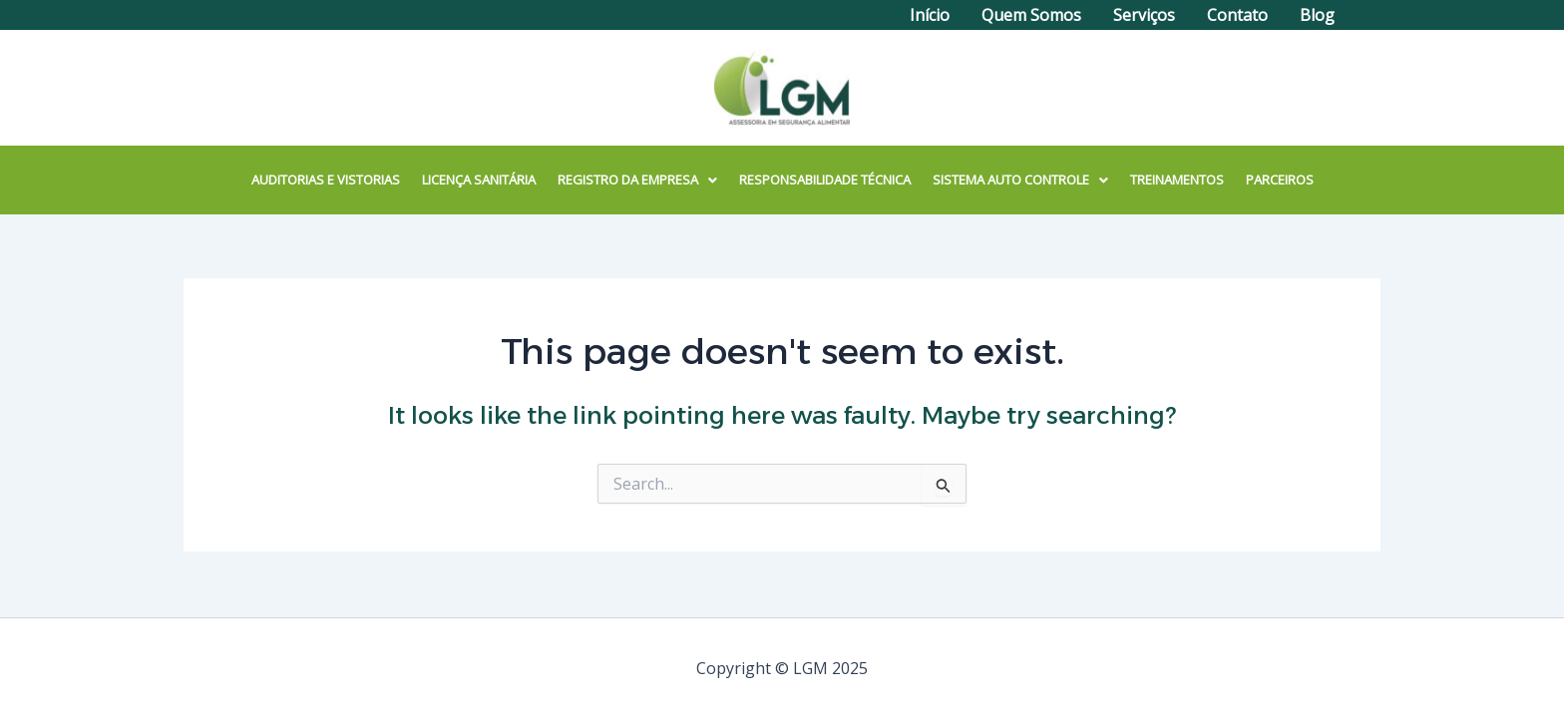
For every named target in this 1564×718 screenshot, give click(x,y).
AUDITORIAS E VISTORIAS (325, 179)
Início (930, 15)
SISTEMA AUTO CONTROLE (1020, 179)
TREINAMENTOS (1177, 179)
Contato (1237, 15)
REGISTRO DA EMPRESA (637, 179)
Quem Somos (1031, 15)
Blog (1317, 15)
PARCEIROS (1280, 179)
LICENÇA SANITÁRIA (479, 179)
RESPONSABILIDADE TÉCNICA (825, 179)
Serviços (1144, 15)
